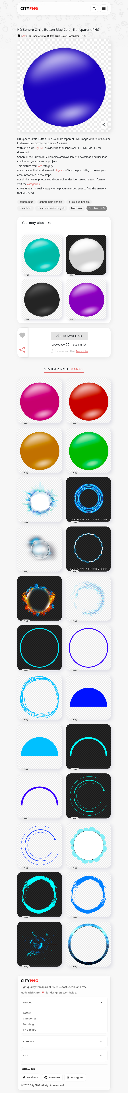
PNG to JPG (30, 1029)
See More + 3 (97, 208)
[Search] (94, 8)
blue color (77, 208)
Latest (27, 1013)
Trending (28, 1024)
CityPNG (39, 148)
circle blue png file (79, 201)
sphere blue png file (51, 201)
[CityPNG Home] (29, 8)
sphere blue (26, 201)
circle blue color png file (51, 208)
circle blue (25, 208)
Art (40, 166)
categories (33, 184)
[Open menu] (104, 8)
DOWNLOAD (69, 336)
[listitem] (30, 1077)
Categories (29, 1018)
